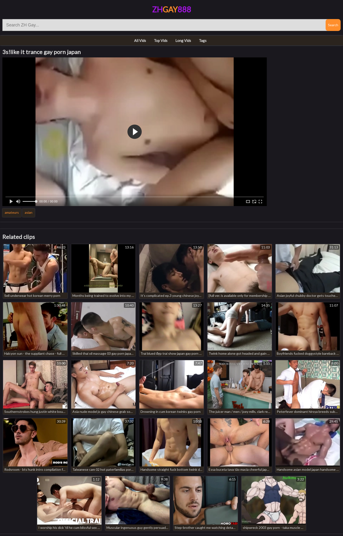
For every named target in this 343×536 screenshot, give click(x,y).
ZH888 (171, 9)
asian (28, 212)
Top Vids (160, 40)
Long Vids (183, 40)
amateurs (12, 212)
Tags (203, 40)
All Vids (140, 40)
